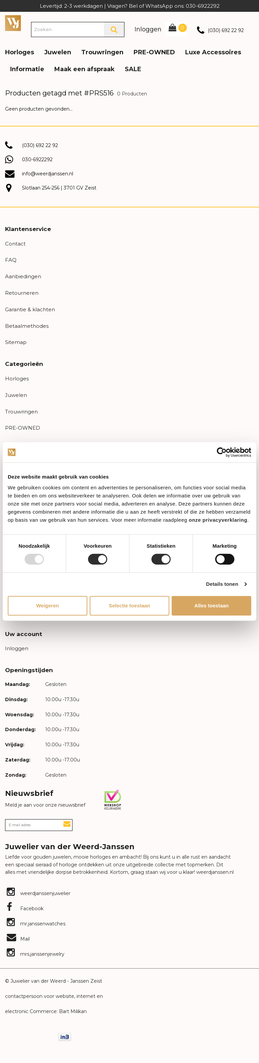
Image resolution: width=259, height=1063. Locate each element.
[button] (248, 47)
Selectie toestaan (129, 605)
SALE (133, 69)
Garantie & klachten (30, 309)
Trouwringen (102, 52)
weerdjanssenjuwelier (38, 893)
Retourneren (21, 293)
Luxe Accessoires (213, 52)
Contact (15, 243)
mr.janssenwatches (36, 924)
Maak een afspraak (84, 69)
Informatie (27, 69)
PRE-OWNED (154, 52)
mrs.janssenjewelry (35, 954)
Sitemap (16, 342)
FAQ (11, 260)
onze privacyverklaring (218, 520)
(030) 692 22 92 (226, 30)
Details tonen (222, 584)
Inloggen (148, 29)
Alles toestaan (211, 605)
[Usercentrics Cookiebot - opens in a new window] (221, 452)
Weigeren (47, 605)
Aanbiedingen (23, 276)
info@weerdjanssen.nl (47, 174)
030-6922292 (37, 159)
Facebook (25, 909)
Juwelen (57, 52)
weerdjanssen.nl (214, 872)
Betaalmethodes (27, 326)
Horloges (19, 52)
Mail (18, 939)
